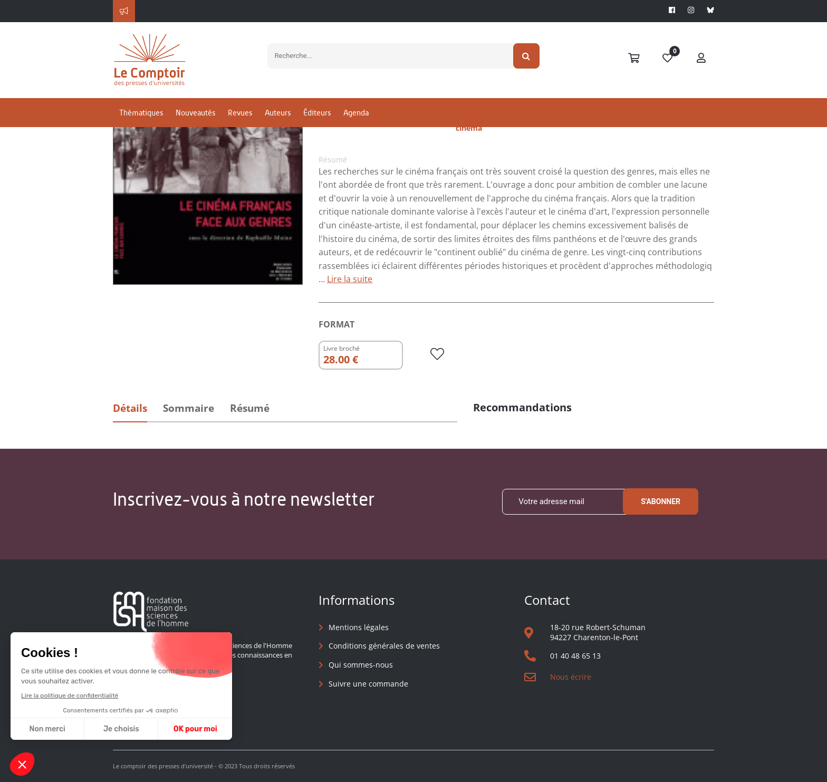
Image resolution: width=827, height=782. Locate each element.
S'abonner (660, 501)
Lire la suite (349, 279)
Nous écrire (570, 677)
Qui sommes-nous (361, 665)
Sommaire (188, 408)
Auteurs (278, 112)
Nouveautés (195, 112)
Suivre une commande (368, 684)
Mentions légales (359, 627)
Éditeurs (317, 112)
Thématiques (141, 112)
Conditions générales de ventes (384, 646)
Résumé (250, 408)
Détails (130, 408)
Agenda (356, 112)
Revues (240, 112)
